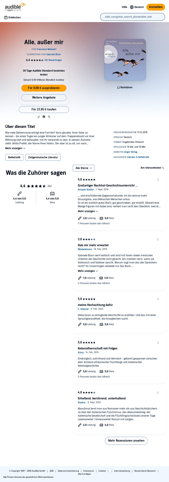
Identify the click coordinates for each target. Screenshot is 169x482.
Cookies (102, 471)
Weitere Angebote (44, 97)
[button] (38, 117)
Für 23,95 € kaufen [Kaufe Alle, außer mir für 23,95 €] (44, 109)
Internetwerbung (122, 471)
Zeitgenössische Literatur (43, 157)
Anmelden (155, 7)
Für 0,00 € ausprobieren (44, 88)
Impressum (89, 471)
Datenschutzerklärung (68, 471)
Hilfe (124, 7)
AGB (52, 471)
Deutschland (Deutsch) (145, 471)
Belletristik (14, 157)
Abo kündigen (84, 474)
